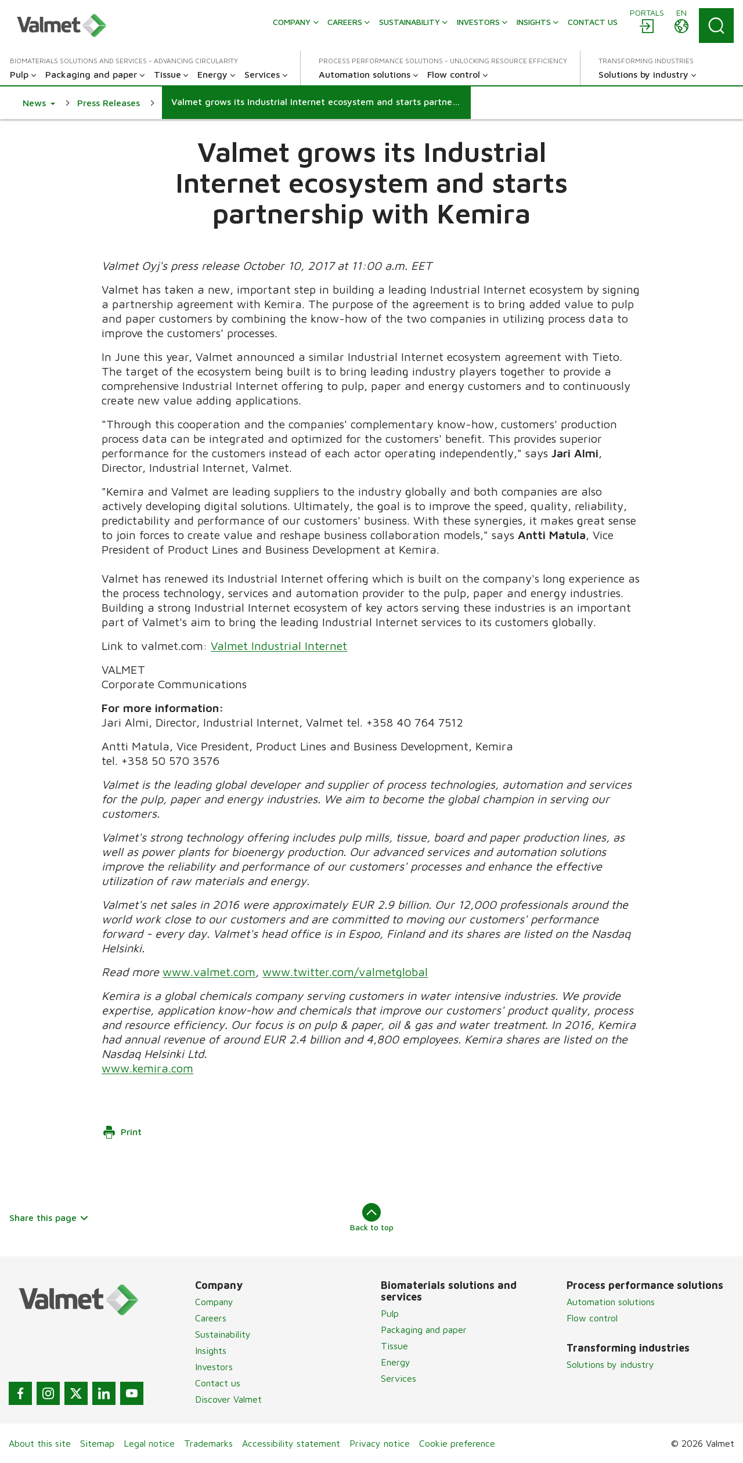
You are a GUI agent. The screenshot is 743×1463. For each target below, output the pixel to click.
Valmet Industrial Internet (279, 645)
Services (398, 1378)
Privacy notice (379, 1443)
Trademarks (208, 1443)
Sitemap (97, 1443)
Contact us (217, 1383)
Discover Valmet (228, 1399)
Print (122, 1132)
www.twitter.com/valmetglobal (345, 971)
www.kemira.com (147, 1068)
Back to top (372, 1217)
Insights (210, 1350)
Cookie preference (457, 1443)
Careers (210, 1318)
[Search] (716, 25)
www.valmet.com (209, 971)
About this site (40, 1443)
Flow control (592, 1318)
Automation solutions (611, 1301)
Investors (214, 1366)
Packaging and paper (424, 1329)
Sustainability (223, 1334)
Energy (395, 1362)
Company (214, 1301)
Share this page (49, 1217)
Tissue (394, 1346)
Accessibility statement (291, 1443)
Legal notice (149, 1443)
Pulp (390, 1313)
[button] (39, 103)
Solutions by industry (610, 1364)
